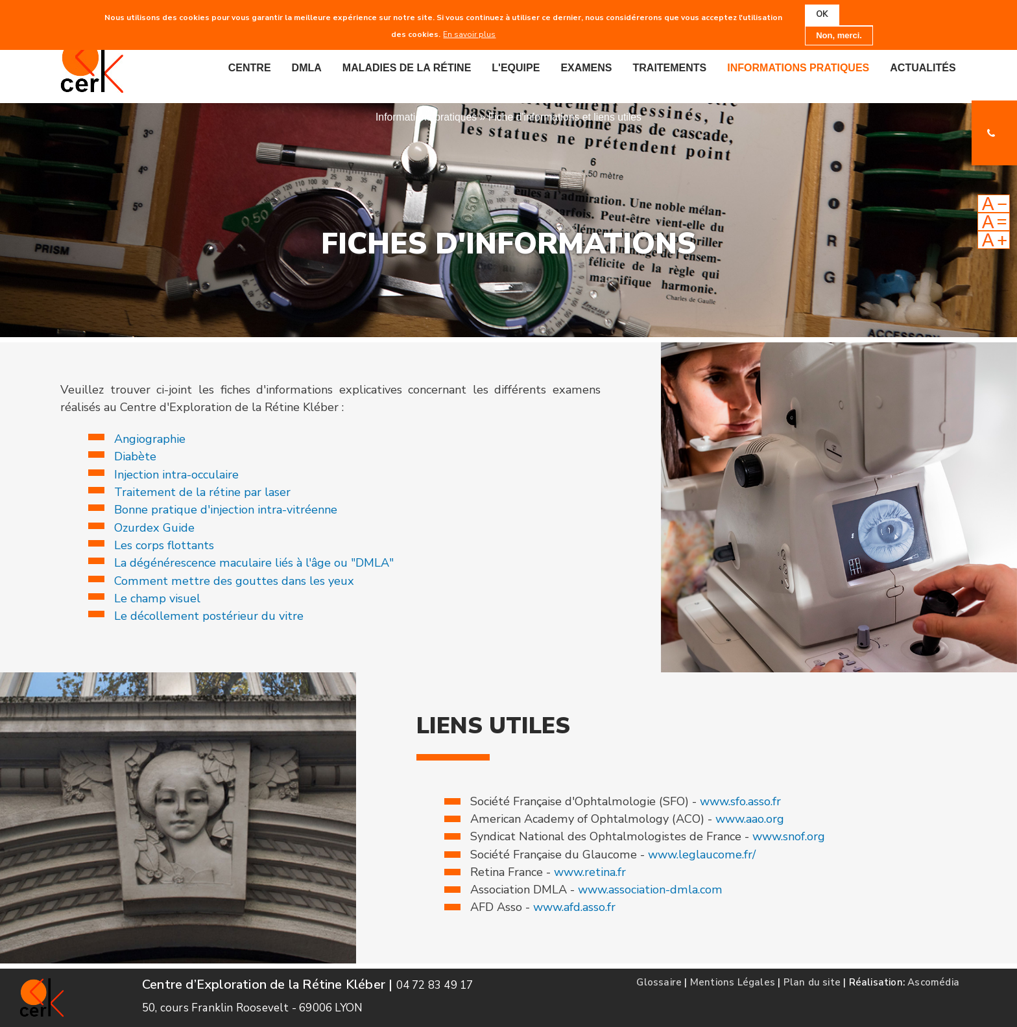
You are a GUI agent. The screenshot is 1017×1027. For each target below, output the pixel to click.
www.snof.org (788, 836)
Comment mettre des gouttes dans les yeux (234, 581)
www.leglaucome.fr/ (702, 854)
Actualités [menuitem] (922, 67)
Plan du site (812, 982)
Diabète (135, 456)
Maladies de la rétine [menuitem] (407, 67)
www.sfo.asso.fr (740, 801)
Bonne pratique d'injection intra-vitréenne (225, 509)
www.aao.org (749, 819)
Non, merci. (839, 35)
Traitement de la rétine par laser (202, 492)
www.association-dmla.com (650, 889)
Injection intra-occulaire (176, 474)
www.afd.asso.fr (574, 907)
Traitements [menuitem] (670, 67)
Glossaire (659, 982)
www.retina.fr (590, 872)
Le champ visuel (157, 598)
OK (822, 14)
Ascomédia (933, 982)
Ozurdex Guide (154, 528)
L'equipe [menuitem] (516, 67)
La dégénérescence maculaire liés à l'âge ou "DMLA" (254, 563)
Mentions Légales (732, 982)
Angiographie (149, 439)
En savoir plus (469, 34)
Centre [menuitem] (249, 67)
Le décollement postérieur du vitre (209, 616)
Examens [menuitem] (586, 67)
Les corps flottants (164, 545)
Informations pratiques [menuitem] (798, 67)
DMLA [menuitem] (307, 67)
